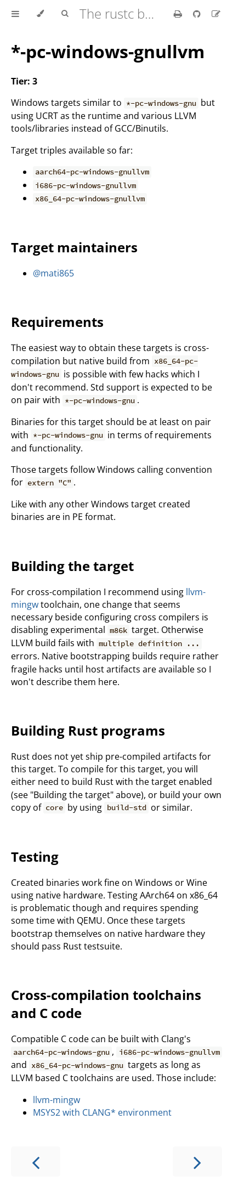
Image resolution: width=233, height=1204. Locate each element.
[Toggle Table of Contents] (15, 13)
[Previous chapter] (35, 1161)
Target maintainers (74, 247)
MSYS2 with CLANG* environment (102, 1112)
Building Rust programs (88, 730)
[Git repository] (198, 14)
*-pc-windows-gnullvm (107, 51)
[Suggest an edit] (216, 14)
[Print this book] (179, 14)
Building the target (72, 566)
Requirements (57, 322)
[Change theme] (40, 13)
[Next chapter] (197, 1161)
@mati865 (53, 273)
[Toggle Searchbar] (65, 13)
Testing (35, 856)
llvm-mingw (56, 1100)
